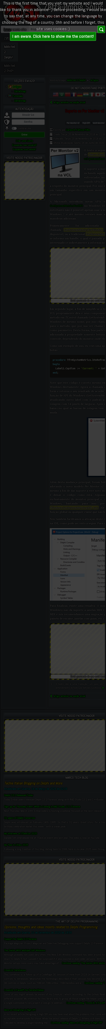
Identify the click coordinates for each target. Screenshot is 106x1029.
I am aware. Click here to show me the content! (53, 36)
